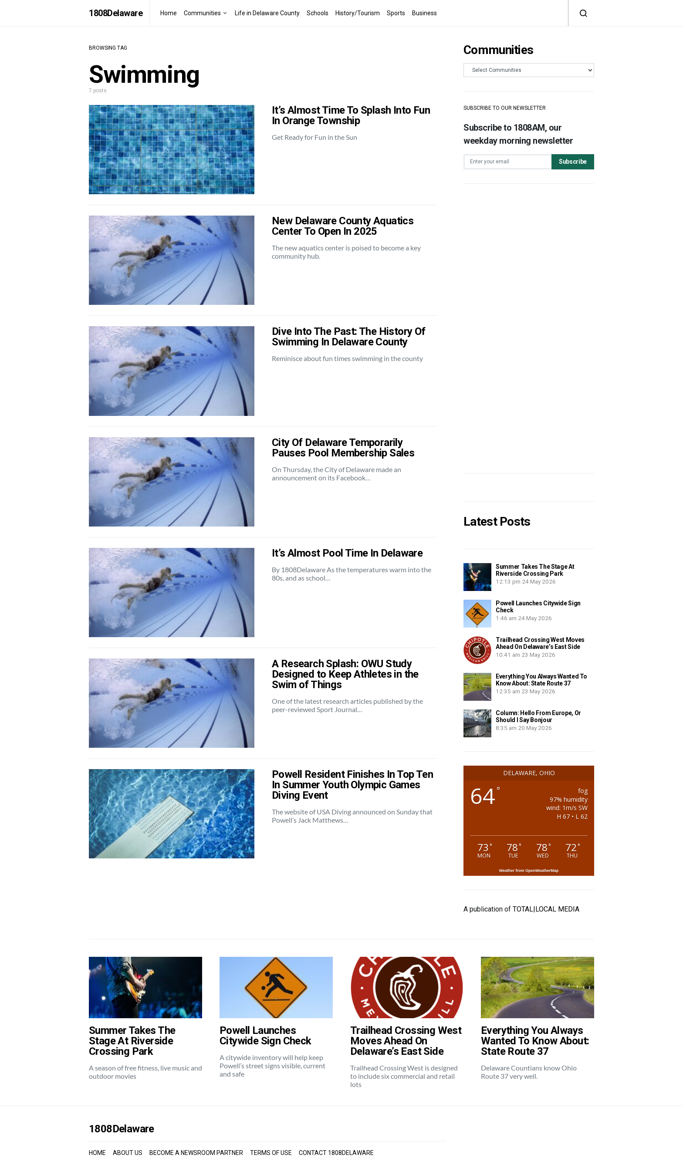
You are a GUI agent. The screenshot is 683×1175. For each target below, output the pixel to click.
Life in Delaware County (267, 13)
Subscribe (573, 161)
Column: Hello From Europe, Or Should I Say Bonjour (538, 716)
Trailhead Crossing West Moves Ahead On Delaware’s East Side (540, 643)
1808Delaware (115, 13)
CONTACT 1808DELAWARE (336, 1152)
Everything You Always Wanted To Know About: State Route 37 (541, 680)
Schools (317, 13)
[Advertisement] (528, 328)
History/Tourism (357, 13)
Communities (202, 13)
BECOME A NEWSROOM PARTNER (196, 1152)
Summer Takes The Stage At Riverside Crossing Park (535, 570)
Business (424, 13)
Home (168, 13)
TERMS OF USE (271, 1152)
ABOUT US (127, 1152)
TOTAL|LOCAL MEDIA (546, 909)
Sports (396, 13)
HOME (97, 1152)
